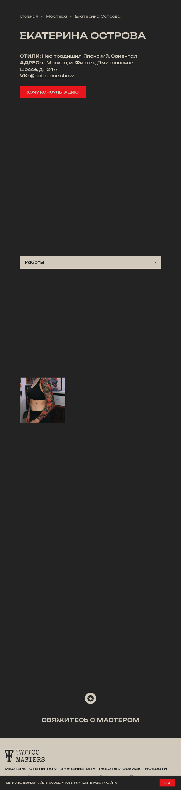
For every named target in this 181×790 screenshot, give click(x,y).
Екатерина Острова (98, 16)
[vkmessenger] (90, 698)
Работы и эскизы (120, 769)
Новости (156, 769)
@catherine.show (52, 75)
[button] (53, 92)
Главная (29, 16)
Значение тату (77, 769)
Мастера (56, 16)
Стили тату (43, 769)
